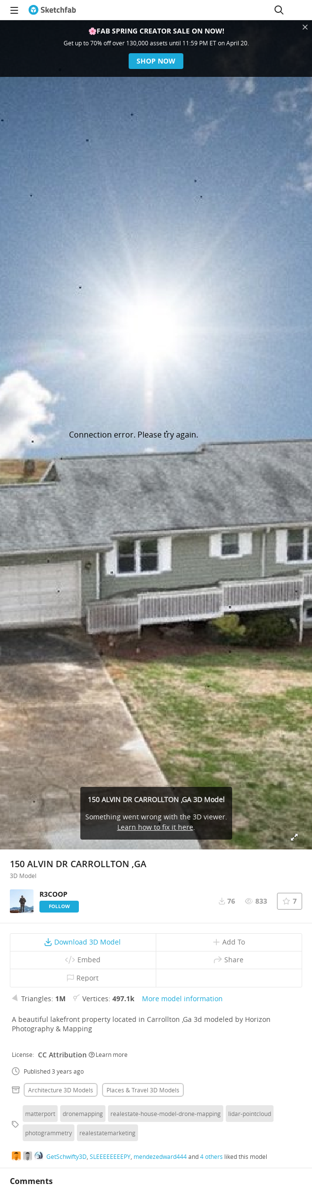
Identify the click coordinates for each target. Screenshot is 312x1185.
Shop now (156, 61)
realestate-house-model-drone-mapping (165, 1113)
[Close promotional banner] (305, 27)
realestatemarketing (107, 1133)
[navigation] (14, 9)
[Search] (279, 9)
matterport (40, 1113)
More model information (182, 998)
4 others (211, 1156)
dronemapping (83, 1113)
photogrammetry (48, 1133)
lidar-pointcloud (249, 1113)
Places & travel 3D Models (142, 1090)
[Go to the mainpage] (52, 10)
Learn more (108, 1054)
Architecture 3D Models (60, 1090)
